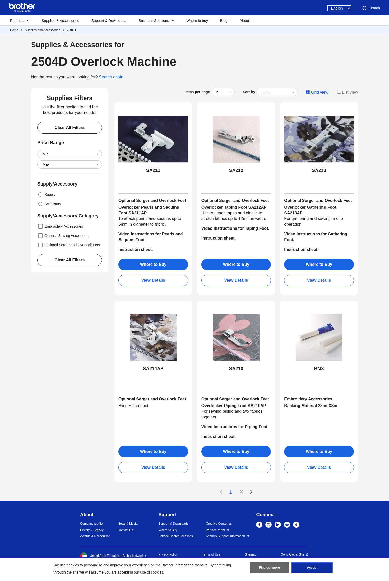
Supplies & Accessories (60, 21)
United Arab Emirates (99, 556)
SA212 (236, 170)
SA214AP (153, 368)
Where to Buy (153, 264)
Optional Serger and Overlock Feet (68, 245)
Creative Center (216, 523)
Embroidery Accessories (60, 226)
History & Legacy (92, 530)
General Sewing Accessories (63, 236)
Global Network (132, 556)
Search (371, 8)
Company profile (91, 523)
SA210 (236, 368)
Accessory (49, 204)
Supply (46, 194)
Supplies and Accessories (42, 30)
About (244, 21)
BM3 (319, 368)
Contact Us (125, 530)
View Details (153, 280)
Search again (111, 77)
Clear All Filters (70, 127)
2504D (71, 30)
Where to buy (197, 21)
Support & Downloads (108, 21)
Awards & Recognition (95, 536)
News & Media (127, 523)
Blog (223, 21)
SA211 (153, 170)
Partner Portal (215, 530)
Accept (312, 568)
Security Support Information (225, 536)
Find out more (269, 568)
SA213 (319, 170)
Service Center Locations (176, 536)
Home (14, 30)
